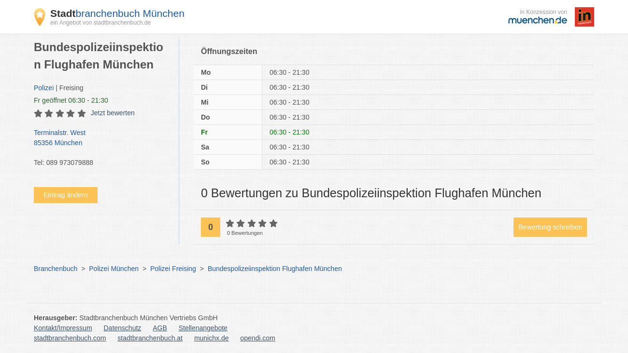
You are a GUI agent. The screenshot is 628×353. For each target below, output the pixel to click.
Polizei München (114, 268)
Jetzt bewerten (113, 113)
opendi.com (257, 338)
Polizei (44, 88)
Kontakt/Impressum (63, 328)
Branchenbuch (55, 268)
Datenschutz (123, 328)
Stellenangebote (203, 328)
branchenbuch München (117, 13)
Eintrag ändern (65, 195)
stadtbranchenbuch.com (70, 338)
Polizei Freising (173, 268)
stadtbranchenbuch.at (150, 338)
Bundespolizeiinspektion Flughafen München (275, 268)
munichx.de (211, 338)
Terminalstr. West (101, 138)
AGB (160, 328)
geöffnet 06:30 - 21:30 (71, 100)
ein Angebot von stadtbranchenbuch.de (100, 22)
